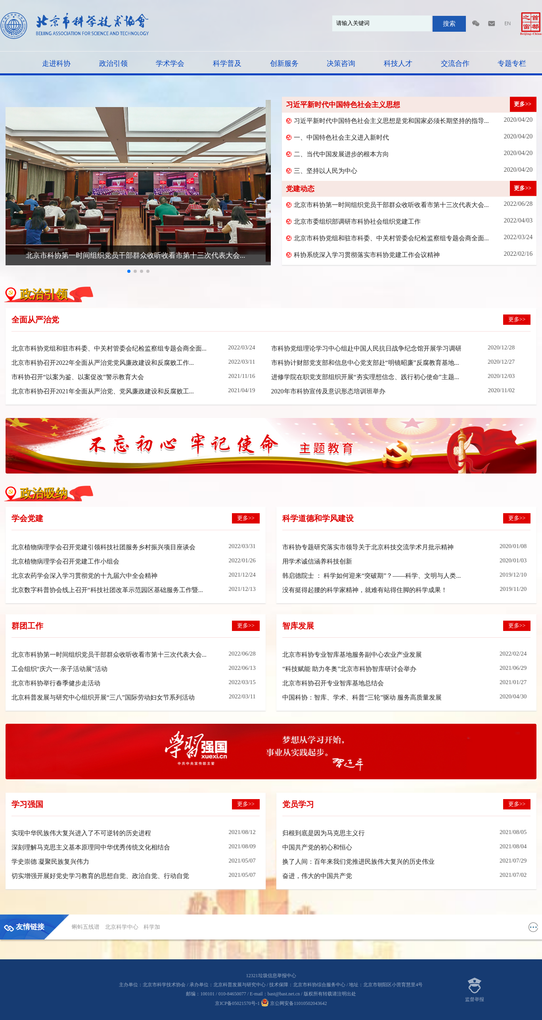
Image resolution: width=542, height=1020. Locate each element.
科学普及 (227, 63)
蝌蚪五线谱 (86, 927)
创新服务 (284, 63)
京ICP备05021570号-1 (237, 1003)
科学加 (152, 927)
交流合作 (455, 63)
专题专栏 (512, 63)
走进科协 (56, 63)
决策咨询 (341, 63)
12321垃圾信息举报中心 (271, 975)
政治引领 (113, 63)
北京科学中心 (122, 927)
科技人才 (398, 63)
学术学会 (170, 63)
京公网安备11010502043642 (294, 1003)
